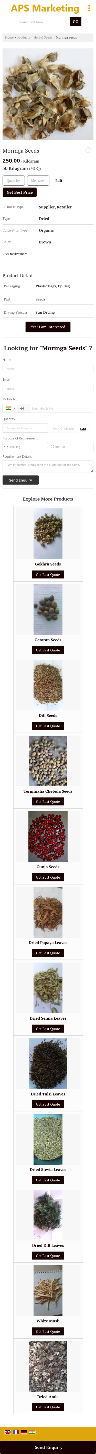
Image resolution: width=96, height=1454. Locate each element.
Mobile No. (10, 399)
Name (7, 360)
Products (23, 37)
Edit (59, 180)
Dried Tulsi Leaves (48, 1093)
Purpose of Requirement (20, 438)
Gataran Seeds (48, 639)
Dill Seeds (48, 715)
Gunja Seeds (48, 866)
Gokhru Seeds (48, 563)
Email (6, 379)
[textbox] (38, 180)
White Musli (47, 1320)
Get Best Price (20, 192)
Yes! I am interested (48, 326)
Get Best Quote (48, 574)
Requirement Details (17, 456)
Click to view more (15, 254)
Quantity (9, 419)
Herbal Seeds (43, 37)
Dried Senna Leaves (48, 1018)
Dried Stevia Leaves (48, 1169)
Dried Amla (48, 1396)
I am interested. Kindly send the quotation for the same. (48, 466)
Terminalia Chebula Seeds (48, 791)
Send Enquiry (48, 1447)
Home (9, 37)
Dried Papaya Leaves (48, 942)
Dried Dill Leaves (48, 1245)
